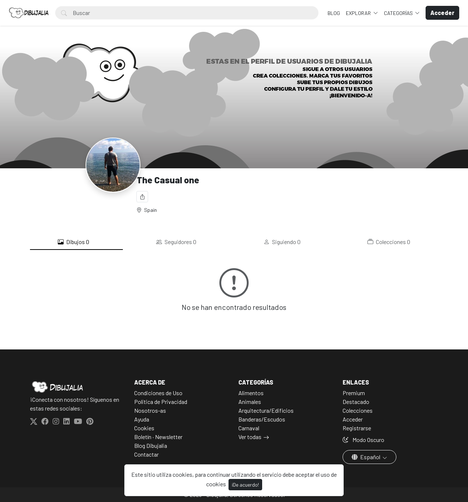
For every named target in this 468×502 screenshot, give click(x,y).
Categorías (399, 13)
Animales (249, 401)
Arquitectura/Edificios (266, 410)
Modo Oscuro (363, 439)
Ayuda (141, 419)
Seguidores (176, 241)
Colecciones (388, 241)
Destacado (356, 401)
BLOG (334, 13)
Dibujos (73, 241)
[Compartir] (142, 196)
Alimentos (251, 392)
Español (366, 456)
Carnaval (248, 427)
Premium (354, 392)
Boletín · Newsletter (158, 436)
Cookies (144, 427)
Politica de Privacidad (160, 401)
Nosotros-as (150, 410)
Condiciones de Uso (158, 392)
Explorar (359, 13)
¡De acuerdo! (245, 485)
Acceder (353, 419)
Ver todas (249, 436)
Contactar (146, 454)
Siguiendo (282, 241)
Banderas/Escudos (261, 419)
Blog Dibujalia (150, 445)
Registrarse (357, 427)
